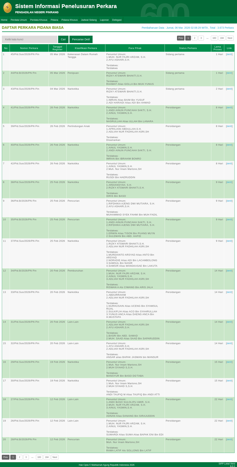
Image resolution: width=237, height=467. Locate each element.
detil (229, 54)
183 (214, 38)
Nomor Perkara (29, 48)
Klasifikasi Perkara (86, 48)
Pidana (54, 19)
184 (222, 38)
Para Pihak (134, 48)
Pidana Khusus (69, 19)
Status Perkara (188, 48)
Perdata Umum (19, 19)
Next (230, 38)
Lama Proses (217, 48)
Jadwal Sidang (89, 19)
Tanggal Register (58, 48)
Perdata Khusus (38, 19)
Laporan (104, 19)
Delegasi (117, 19)
